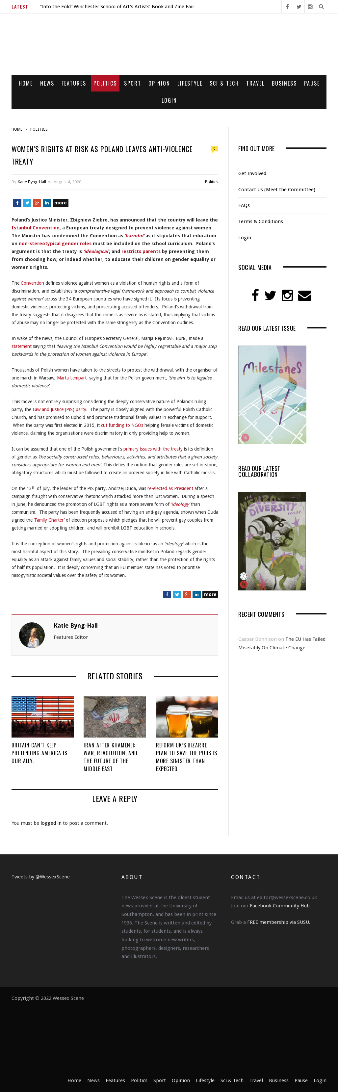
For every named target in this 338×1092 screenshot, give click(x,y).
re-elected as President (170, 488)
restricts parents (141, 251)
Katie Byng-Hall (32, 181)
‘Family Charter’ (49, 520)
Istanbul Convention (36, 227)
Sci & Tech (224, 83)
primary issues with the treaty (153, 449)
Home (26, 83)
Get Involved (252, 173)
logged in (51, 823)
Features (74, 83)
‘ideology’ (180, 504)
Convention (32, 283)
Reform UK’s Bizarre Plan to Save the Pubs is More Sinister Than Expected (187, 757)
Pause (312, 83)
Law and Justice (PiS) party (59, 409)
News (47, 83)
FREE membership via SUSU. (278, 922)
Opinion (159, 83)
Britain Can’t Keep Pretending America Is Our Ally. (39, 753)
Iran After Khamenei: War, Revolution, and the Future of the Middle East (111, 757)
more (60, 202)
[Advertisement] (205, 1035)
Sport (132, 83)
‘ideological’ (96, 251)
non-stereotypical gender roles (55, 243)
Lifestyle (189, 83)
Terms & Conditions (260, 221)
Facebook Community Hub (280, 906)
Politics (105, 83)
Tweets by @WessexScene (41, 877)
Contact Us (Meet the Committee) (276, 190)
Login (169, 100)
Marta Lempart (72, 377)
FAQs (244, 205)
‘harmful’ (134, 235)
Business (284, 83)
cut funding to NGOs (122, 425)
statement (22, 346)
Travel (255, 83)
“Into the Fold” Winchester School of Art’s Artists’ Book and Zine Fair (117, 7)
